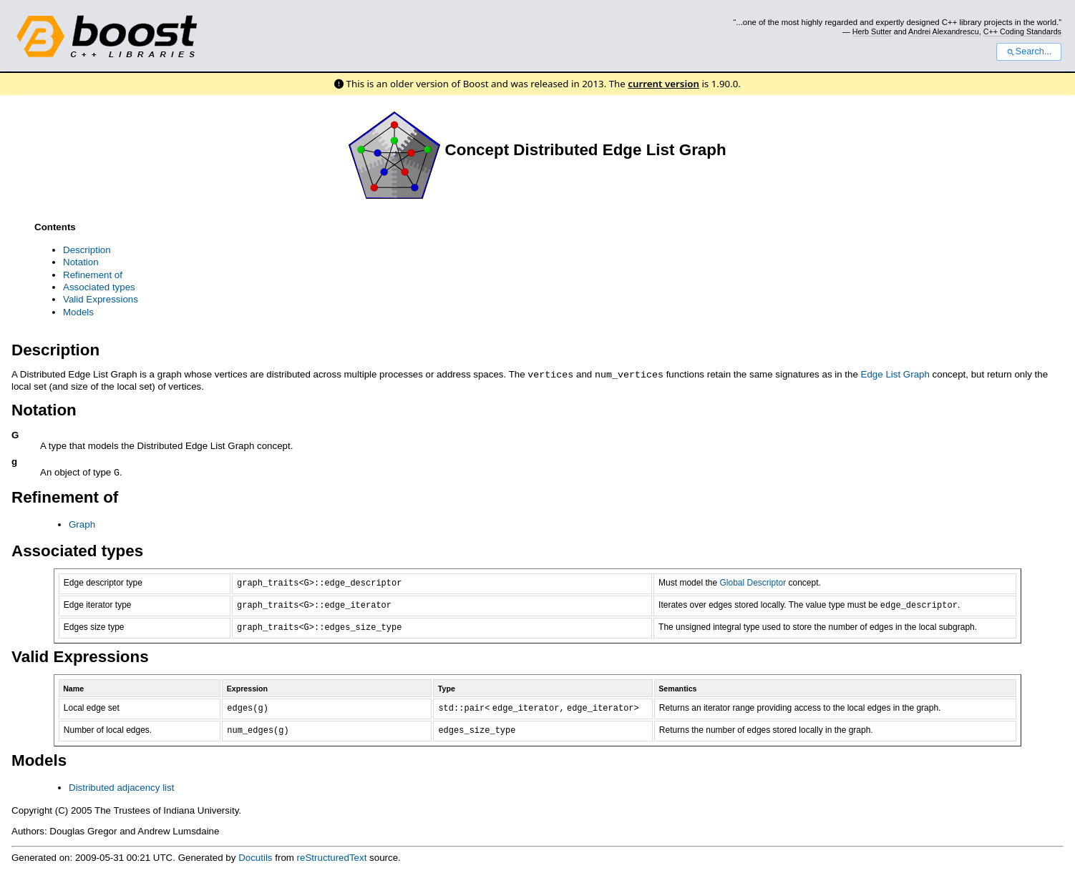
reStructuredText (332, 856)
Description (87, 250)
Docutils (255, 856)
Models (78, 312)
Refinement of (92, 275)
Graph (82, 523)
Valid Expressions (100, 299)
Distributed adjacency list (121, 786)
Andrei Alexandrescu (943, 31)
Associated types (99, 287)
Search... (1028, 51)
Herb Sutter (872, 31)
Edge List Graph (895, 374)
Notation (81, 262)
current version (663, 83)
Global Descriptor (752, 581)
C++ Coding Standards (1022, 31)
